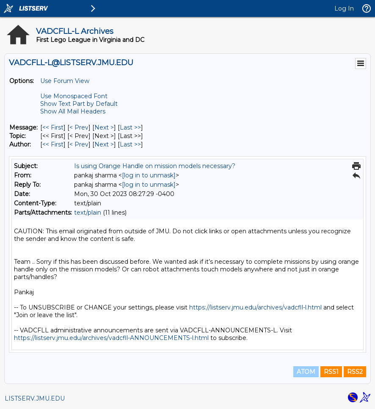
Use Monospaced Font (74, 96)
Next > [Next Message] (104, 127)
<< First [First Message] (52, 127)
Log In (344, 8)
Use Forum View (64, 81)
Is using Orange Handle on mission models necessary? (154, 166)
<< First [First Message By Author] (52, 144)
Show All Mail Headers (72, 111)
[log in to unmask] (149, 175)
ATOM (306, 372)
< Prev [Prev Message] (78, 127)
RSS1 (331, 372)
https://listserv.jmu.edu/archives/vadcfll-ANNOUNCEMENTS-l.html (111, 338)
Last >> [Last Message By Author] (130, 144)
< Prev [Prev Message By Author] (78, 144)
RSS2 (355, 372)
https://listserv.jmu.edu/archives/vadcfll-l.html (255, 307)
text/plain (87, 212)
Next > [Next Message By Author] (104, 144)
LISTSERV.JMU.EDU (35, 398)
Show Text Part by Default (79, 104)
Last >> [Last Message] (130, 127)
